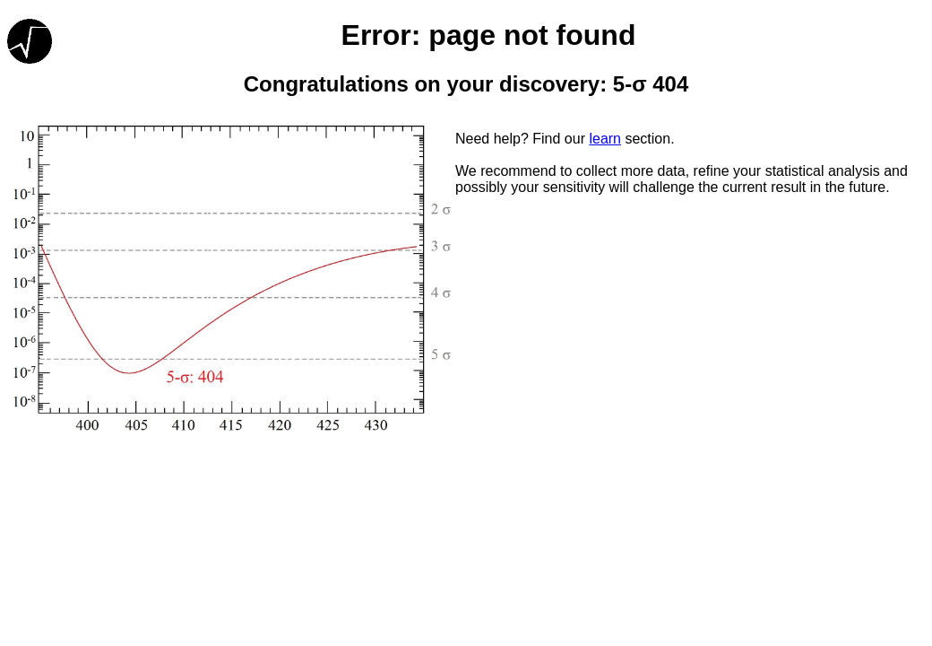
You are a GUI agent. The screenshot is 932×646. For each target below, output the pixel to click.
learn (605, 138)
